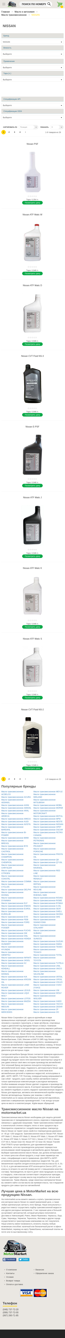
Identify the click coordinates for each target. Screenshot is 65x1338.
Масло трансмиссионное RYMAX (48, 903)
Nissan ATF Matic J (32, 497)
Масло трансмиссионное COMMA (16, 881)
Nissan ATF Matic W (32, 214)
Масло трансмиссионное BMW (15, 838)
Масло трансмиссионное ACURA (16, 797)
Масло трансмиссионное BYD (14, 846)
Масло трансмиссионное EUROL (16, 909)
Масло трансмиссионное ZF (46, 1009)
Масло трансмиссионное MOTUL (48, 816)
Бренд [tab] (6, 36)
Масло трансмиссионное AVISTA (16, 824)
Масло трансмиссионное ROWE (48, 900)
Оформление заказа (45, 1273)
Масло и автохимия (25, 12)
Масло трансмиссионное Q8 (46, 860)
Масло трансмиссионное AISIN (15, 805)
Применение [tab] (9, 61)
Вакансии (40, 1270)
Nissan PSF (32, 144)
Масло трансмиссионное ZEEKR (48, 1007)
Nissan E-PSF (32, 427)
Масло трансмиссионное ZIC (46, 1012)
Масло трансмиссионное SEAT (47, 909)
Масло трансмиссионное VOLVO (48, 982)
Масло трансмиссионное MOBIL (48, 805)
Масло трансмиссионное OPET (47, 827)
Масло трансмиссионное (14, 15)
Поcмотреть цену (32, 203)
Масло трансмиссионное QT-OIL (48, 862)
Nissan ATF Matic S (32, 639)
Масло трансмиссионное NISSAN (48, 824)
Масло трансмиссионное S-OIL (47, 906)
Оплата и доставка (14, 1284)
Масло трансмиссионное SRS (47, 917)
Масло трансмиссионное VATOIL (48, 977)
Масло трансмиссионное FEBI (14, 919)
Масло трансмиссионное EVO (14, 917)
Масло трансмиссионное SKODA (48, 914)
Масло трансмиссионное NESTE (48, 821)
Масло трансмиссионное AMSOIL (16, 808)
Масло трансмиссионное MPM (47, 819)
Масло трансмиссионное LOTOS (16, 998)
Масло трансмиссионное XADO (48, 1001)
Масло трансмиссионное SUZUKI (48, 941)
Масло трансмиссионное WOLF (48, 993)
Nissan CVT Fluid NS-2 (32, 709)
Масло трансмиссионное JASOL (15, 960)
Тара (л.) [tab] (7, 73)
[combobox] (35, 4)
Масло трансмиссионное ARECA (16, 819)
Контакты (10, 1273)
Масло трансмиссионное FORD (15, 922)
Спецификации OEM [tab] (12, 111)
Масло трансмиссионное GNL (14, 936)
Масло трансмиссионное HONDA (16, 939)
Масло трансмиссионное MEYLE (48, 791)
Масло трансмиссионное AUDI (15, 821)
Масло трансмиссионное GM (14, 933)
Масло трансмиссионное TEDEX (48, 947)
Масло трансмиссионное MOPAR (48, 808)
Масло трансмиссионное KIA (14, 977)
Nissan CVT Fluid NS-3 (32, 356)
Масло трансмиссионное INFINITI (16, 958)
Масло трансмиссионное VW (46, 990)
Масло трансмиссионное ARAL (15, 811)
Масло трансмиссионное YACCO (48, 1004)
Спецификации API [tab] (12, 99)
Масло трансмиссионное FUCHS (16, 930)
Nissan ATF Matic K (32, 568)
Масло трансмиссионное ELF (14, 903)
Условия (10, 1277)
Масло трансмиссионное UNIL (47, 966)
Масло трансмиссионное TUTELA (48, 963)
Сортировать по (10, 127)
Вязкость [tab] (7, 48)
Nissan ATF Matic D (32, 285)
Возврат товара (13, 1281)
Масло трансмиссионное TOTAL (48, 955)
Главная (5, 12)
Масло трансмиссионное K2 (13, 963)
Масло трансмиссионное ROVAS (48, 898)
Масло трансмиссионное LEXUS (15, 990)
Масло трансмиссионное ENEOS (16, 906)
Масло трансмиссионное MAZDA (16, 1001)
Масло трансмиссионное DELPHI (16, 890)
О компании (11, 1270)
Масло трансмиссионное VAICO (48, 968)
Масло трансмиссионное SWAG (48, 944)
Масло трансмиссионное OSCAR (48, 830)
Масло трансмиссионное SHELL (48, 911)
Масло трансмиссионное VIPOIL (48, 979)
